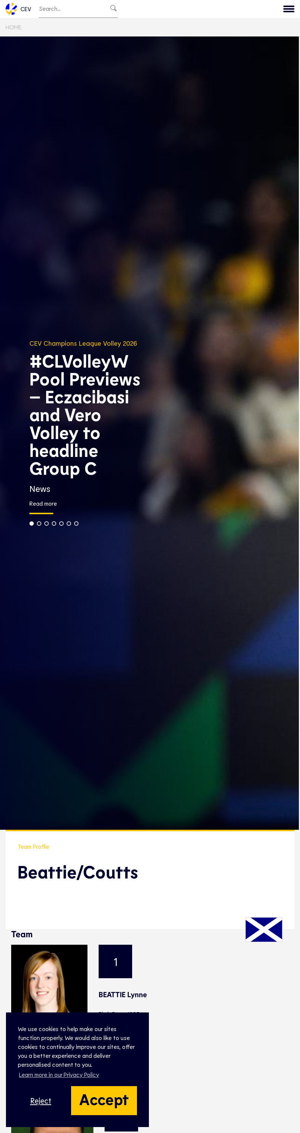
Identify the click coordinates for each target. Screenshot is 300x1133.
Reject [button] (40, 1100)
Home (14, 27)
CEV (18, 9)
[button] (31, 523)
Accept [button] (104, 1098)
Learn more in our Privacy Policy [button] (59, 1074)
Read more (43, 503)
